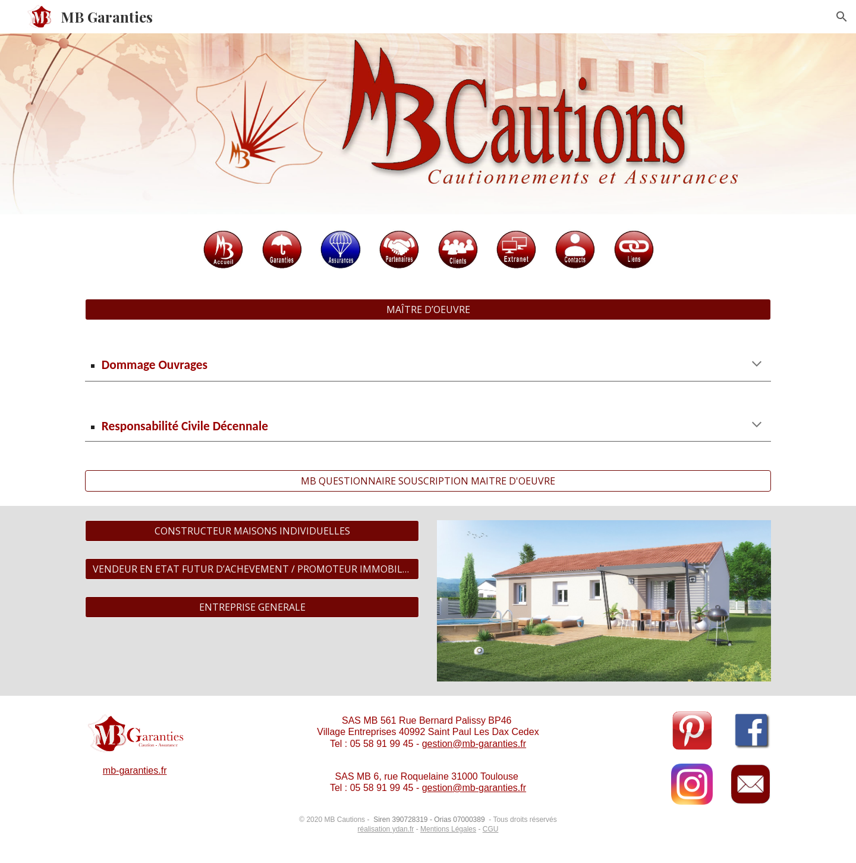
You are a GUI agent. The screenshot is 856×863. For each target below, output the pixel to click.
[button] (841, 16)
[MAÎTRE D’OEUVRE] (428, 309)
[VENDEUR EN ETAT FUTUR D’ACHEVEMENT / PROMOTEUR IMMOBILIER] (252, 569)
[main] (428, 365)
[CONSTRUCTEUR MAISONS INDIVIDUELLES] (252, 531)
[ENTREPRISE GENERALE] (252, 607)
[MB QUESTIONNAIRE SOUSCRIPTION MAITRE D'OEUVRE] (428, 481)
